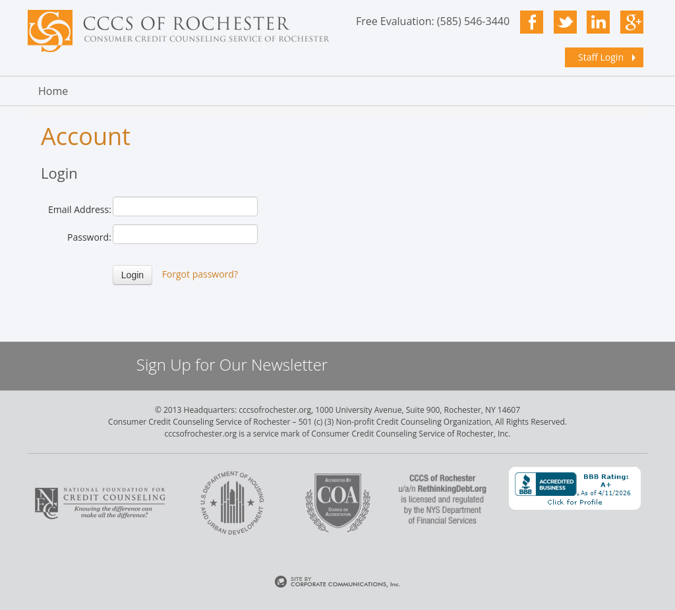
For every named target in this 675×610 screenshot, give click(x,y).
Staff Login (601, 57)
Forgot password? (200, 274)
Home (53, 91)
